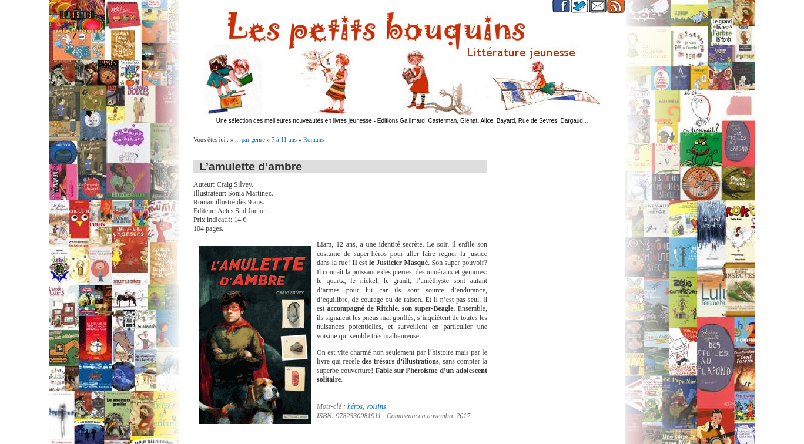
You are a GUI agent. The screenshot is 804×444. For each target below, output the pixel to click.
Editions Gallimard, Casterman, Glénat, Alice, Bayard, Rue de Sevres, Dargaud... (482, 120)
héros (355, 406)
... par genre (250, 139)
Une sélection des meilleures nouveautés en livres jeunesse (294, 120)
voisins (376, 406)
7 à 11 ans (284, 139)
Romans (313, 139)
